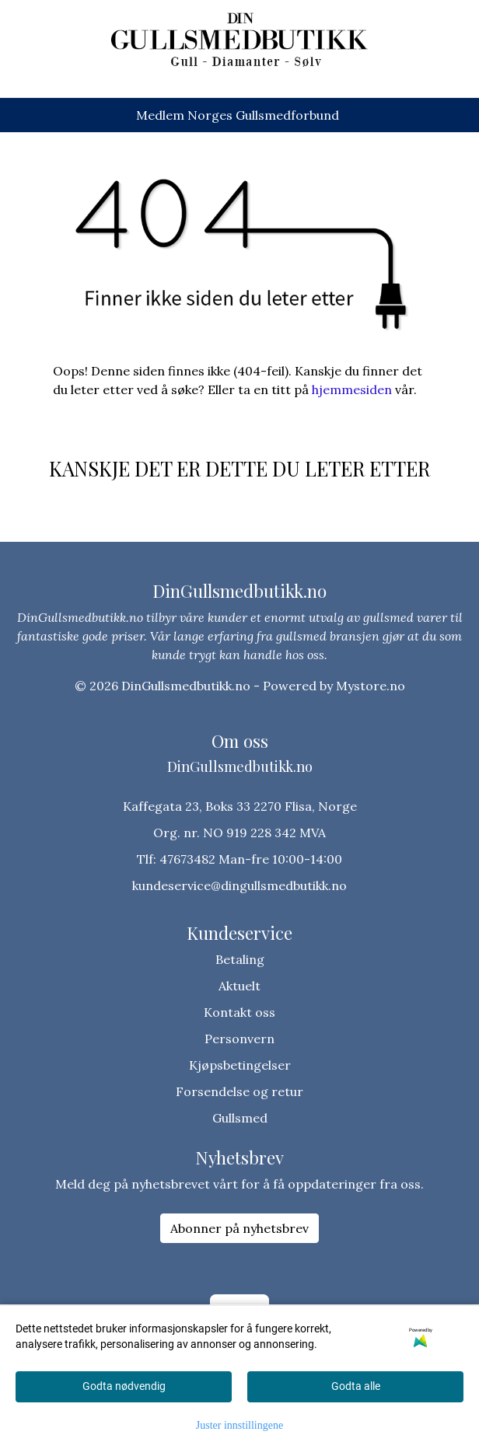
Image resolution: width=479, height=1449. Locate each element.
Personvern (239, 1038)
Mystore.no (370, 685)
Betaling (239, 959)
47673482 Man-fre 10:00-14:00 (250, 859)
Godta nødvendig (124, 1386)
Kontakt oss (239, 1012)
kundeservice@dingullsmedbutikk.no (239, 885)
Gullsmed (239, 1118)
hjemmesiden (352, 389)
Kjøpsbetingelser (240, 1065)
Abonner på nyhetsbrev (239, 1228)
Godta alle (355, 1386)
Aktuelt (239, 985)
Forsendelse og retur (239, 1091)
